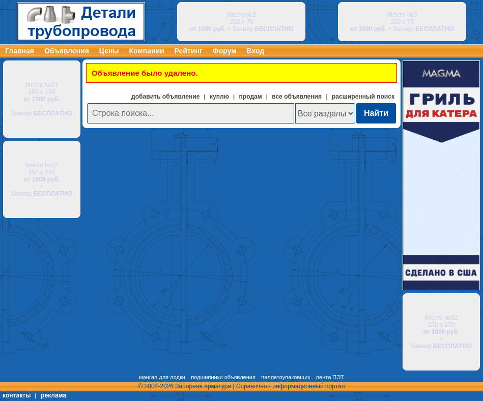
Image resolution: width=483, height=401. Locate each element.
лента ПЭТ (330, 377)
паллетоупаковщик (285, 377)
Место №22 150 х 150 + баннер (42, 179)
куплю (219, 96)
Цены (109, 51)
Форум (225, 51)
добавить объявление (165, 96)
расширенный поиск (363, 96)
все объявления (297, 96)
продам (250, 96)
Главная (19, 51)
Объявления (66, 51)
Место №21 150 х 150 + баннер (42, 99)
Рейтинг (189, 51)
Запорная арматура (203, 386)
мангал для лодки (162, 377)
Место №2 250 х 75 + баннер (242, 22)
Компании (146, 51)
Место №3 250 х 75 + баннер (402, 22)
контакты (17, 395)
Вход (256, 51)
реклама (53, 395)
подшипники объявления (223, 377)
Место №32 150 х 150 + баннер (441, 332)
